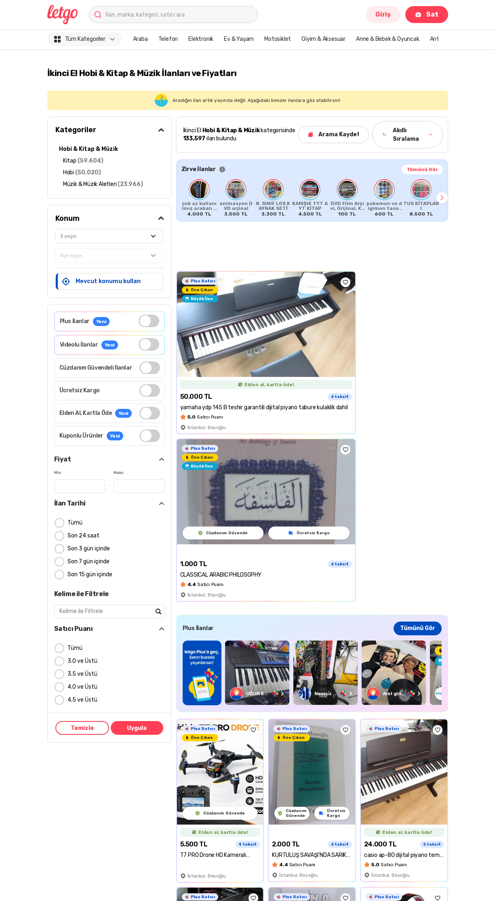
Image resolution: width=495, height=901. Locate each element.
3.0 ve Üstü (82, 661)
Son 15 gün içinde (89, 574)
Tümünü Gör (422, 169)
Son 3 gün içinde (88, 549)
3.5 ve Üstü (82, 674)
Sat (426, 14)
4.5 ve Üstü (82, 700)
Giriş (383, 14)
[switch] (149, 321)
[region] (312, 672)
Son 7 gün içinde (88, 561)
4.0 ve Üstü (82, 687)
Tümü (74, 523)
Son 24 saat (83, 536)
